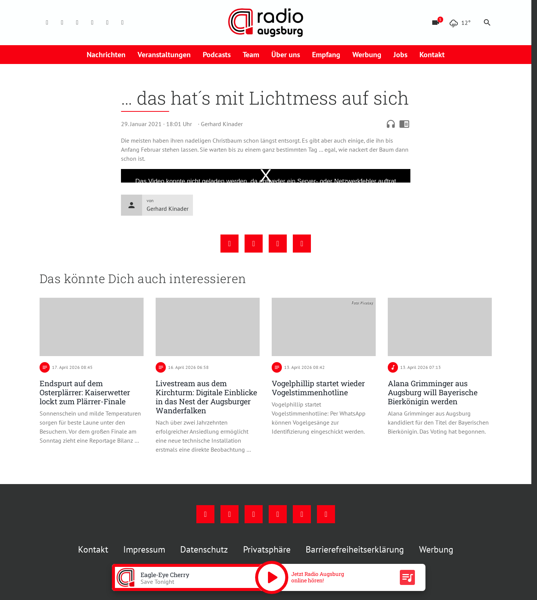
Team (251, 54)
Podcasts (217, 54)
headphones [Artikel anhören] (391, 124)
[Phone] (107, 22)
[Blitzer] (435, 22)
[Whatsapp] (122, 22)
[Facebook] (47, 22)
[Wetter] (460, 22)
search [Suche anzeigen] (487, 22)
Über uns (285, 54)
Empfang (326, 54)
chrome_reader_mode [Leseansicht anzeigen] (404, 124)
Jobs (400, 54)
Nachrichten (106, 54)
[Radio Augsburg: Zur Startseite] (265, 23)
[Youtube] (77, 22)
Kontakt (432, 54)
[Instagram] (62, 22)
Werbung (366, 54)
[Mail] (92, 22)
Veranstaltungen (164, 54)
